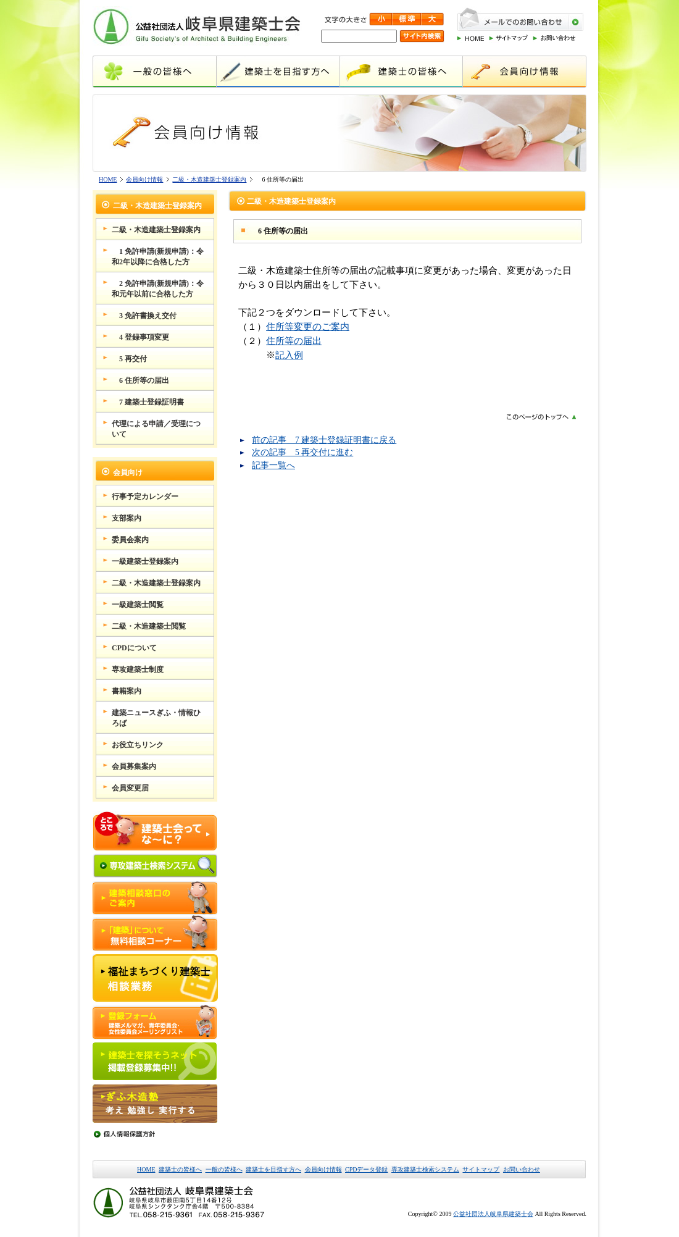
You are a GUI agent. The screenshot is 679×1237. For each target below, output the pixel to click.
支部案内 (126, 518)
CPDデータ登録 (366, 1169)
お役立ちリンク (138, 744)
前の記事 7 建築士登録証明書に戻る (324, 440)
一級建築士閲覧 (138, 604)
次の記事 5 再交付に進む (302, 452)
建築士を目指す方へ (273, 1169)
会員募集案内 (134, 766)
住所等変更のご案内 (307, 326)
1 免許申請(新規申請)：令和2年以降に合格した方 (158, 256)
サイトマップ (480, 1169)
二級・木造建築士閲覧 (149, 626)
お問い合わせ (521, 1169)
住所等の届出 (294, 340)
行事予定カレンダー (145, 496)
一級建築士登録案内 (145, 561)
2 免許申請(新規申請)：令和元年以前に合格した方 (158, 288)
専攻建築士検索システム (425, 1169)
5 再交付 (129, 358)
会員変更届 (130, 788)
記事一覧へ (273, 465)
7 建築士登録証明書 (148, 402)
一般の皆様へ (224, 1169)
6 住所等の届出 (140, 380)
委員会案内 (130, 539)
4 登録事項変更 (140, 337)
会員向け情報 (144, 179)
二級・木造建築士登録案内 (209, 179)
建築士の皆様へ (180, 1169)
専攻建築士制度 (138, 669)
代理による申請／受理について (156, 428)
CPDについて (134, 648)
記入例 (289, 355)
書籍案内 (126, 691)
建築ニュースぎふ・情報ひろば (156, 718)
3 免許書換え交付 (144, 315)
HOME (108, 179)
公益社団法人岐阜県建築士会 (493, 1213)
